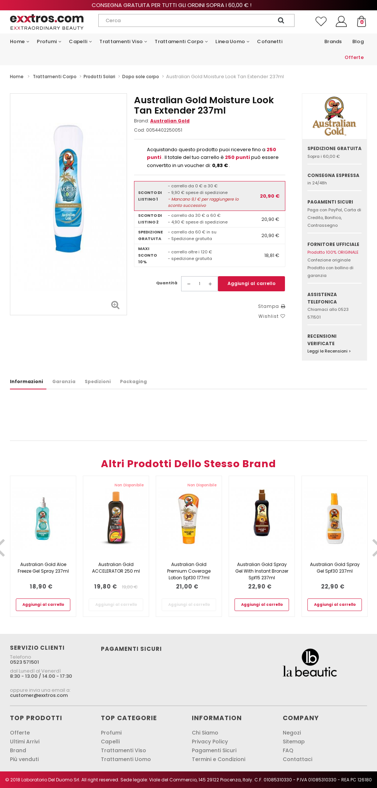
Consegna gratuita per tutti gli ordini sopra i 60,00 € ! (188, 5)
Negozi (292, 732)
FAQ (288, 750)
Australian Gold (170, 121)
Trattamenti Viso (123, 750)
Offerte (20, 732)
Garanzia (63, 381)
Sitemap (294, 741)
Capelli (110, 741)
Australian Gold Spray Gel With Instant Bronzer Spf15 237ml (261, 571)
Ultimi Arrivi (24, 741)
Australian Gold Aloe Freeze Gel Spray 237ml (43, 567)
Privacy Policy (210, 741)
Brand (18, 750)
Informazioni (26, 381)
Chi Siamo (205, 732)
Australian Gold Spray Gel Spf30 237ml (335, 567)
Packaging (133, 381)
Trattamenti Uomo (126, 759)
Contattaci (297, 759)
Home (17, 76)
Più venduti (24, 759)
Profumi (111, 732)
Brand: (162, 121)
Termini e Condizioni (218, 759)
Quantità (166, 283)
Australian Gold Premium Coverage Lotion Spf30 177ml (189, 571)
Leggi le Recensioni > (329, 351)
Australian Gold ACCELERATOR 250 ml (116, 567)
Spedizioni (98, 381)
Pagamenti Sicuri (214, 750)
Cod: (139, 130)
